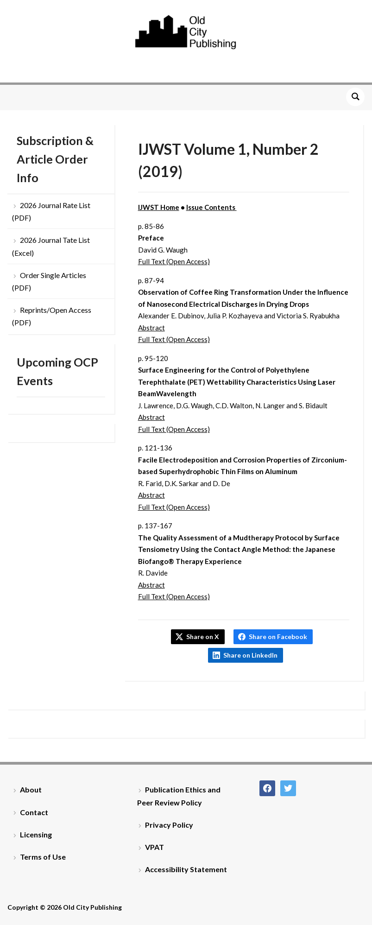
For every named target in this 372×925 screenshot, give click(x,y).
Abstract (151, 327)
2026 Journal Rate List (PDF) (51, 211)
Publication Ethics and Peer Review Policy (179, 795)
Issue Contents (211, 207)
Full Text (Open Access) (174, 261)
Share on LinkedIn (250, 655)
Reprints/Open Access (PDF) (51, 316)
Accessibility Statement (186, 869)
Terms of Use (43, 856)
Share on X (202, 636)
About (31, 789)
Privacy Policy (169, 824)
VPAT (154, 847)
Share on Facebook (278, 636)
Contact (34, 812)
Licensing (36, 834)
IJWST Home (158, 207)
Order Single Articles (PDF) (49, 281)
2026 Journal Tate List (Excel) (51, 246)
